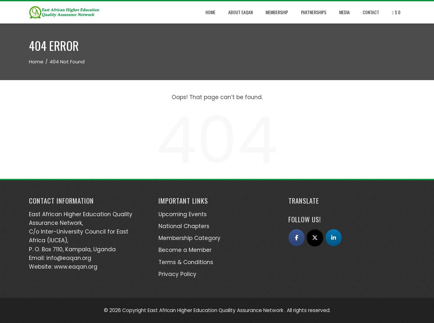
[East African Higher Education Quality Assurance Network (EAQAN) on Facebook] (296, 237)
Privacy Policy (177, 274)
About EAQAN (240, 12)
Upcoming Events (182, 214)
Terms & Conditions (185, 262)
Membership (277, 12)
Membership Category (189, 238)
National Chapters (183, 226)
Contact (371, 12)
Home (210, 12)
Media (344, 12)
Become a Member (185, 250)
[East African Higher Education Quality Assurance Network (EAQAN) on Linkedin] (333, 237)
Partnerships (313, 12)
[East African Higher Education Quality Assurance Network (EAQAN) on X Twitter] (315, 237)
